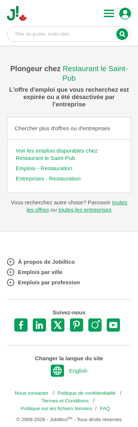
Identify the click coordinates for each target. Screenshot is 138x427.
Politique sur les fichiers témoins (56, 408)
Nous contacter (32, 393)
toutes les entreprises (85, 210)
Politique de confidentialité (87, 393)
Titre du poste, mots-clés (69, 33)
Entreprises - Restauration (48, 178)
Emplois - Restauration (44, 168)
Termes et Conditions (66, 401)
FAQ (105, 408)
